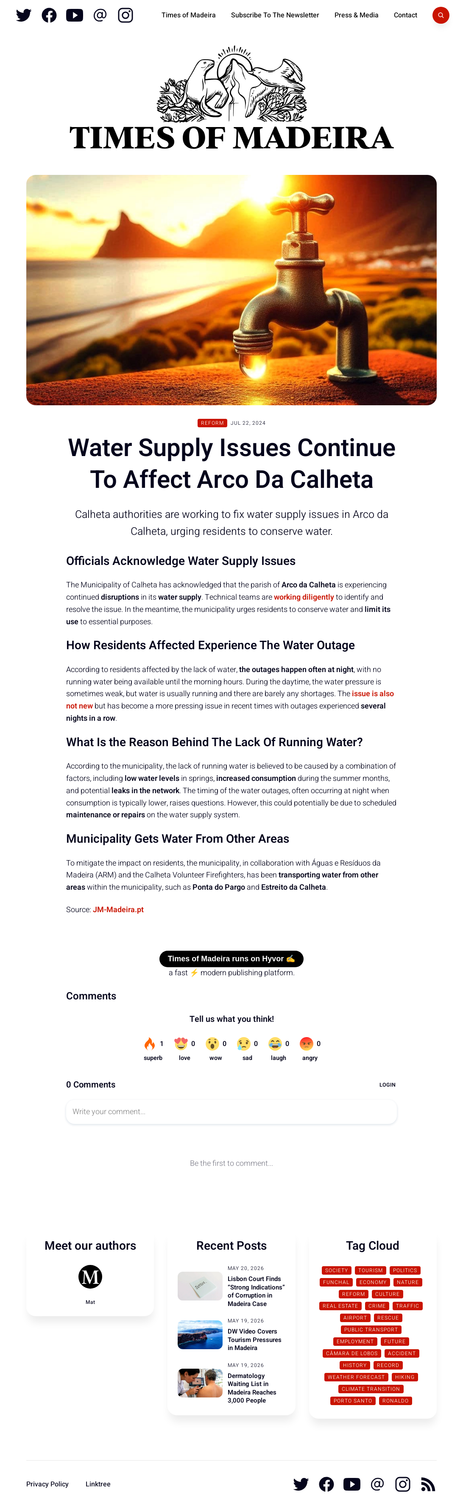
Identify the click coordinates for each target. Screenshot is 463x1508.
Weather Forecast (356, 1377)
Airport (355, 1318)
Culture (387, 1294)
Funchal (336, 1282)
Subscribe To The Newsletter (275, 15)
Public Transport (371, 1330)
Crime (377, 1306)
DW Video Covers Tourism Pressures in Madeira (255, 1340)
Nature (408, 1282)
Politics (405, 1270)
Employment (355, 1341)
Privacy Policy (47, 1484)
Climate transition (371, 1389)
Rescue (388, 1318)
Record (388, 1365)
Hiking (405, 1377)
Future (395, 1341)
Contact (405, 15)
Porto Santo (353, 1401)
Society (336, 1270)
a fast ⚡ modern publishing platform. (232, 973)
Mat (90, 1302)
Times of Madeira (189, 15)
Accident (402, 1353)
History (355, 1365)
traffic (407, 1306)
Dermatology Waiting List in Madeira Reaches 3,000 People (252, 1388)
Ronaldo (395, 1401)
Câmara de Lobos (352, 1353)
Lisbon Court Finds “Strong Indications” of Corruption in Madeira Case (256, 1291)
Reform (212, 423)
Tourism (370, 1270)
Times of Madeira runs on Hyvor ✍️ (232, 959)
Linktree (98, 1484)
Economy (373, 1282)
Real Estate (340, 1306)
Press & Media (357, 15)
